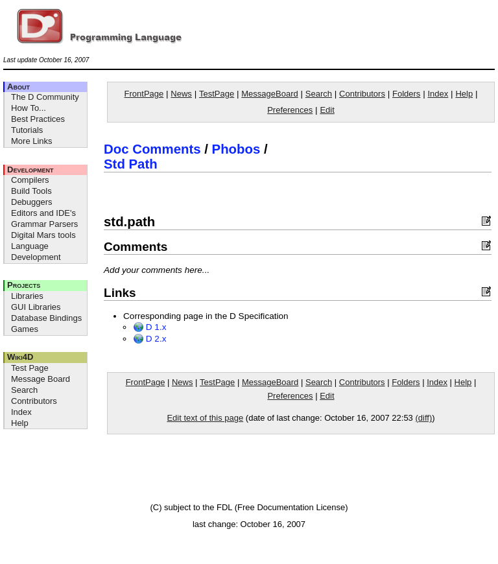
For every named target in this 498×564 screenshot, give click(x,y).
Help (20, 423)
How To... (28, 108)
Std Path (131, 164)
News (181, 94)
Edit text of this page (205, 418)
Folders (406, 94)
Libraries (27, 296)
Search (24, 390)
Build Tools (31, 191)
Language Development (36, 251)
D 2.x (150, 339)
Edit (327, 110)
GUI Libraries (36, 307)
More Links (32, 141)
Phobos (236, 149)
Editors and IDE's (43, 213)
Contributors (34, 401)
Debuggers (32, 202)
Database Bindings (46, 318)
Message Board (40, 379)
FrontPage (144, 94)
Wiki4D (20, 357)
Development (30, 169)
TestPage (216, 94)
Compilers (30, 180)
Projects (23, 285)
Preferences (290, 110)
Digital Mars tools (43, 235)
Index (21, 412)
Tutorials (27, 130)
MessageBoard (269, 94)
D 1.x (150, 327)
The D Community (45, 97)
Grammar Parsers (44, 224)
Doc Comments (152, 149)
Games (24, 329)
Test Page (30, 368)
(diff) (423, 418)
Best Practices (38, 119)
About (18, 86)
